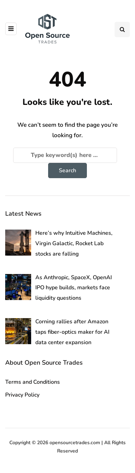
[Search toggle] (122, 29)
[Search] (65, 155)
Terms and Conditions (32, 382)
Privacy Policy (22, 395)
